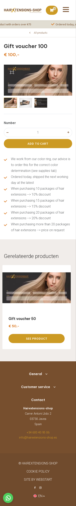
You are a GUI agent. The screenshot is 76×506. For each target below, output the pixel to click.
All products (40, 32)
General (35, 374)
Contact (38, 400)
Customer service (35, 387)
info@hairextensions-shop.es (38, 437)
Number (10, 123)
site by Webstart (38, 479)
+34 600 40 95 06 (38, 432)
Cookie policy (38, 471)
